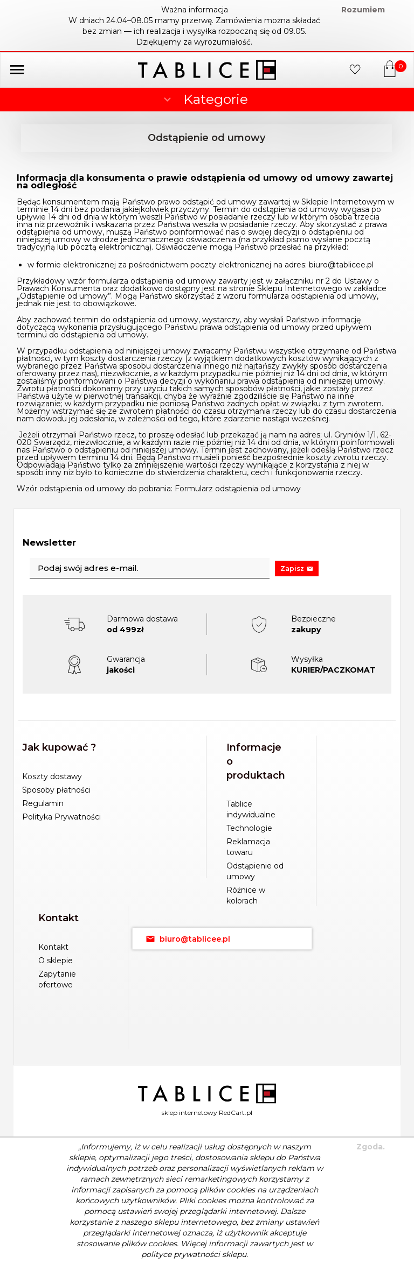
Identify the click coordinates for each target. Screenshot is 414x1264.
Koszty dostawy (52, 776)
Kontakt (53, 947)
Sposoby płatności (56, 790)
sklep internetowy (189, 1112)
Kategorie (204, 99)
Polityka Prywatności (61, 817)
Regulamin (43, 803)
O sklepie (55, 960)
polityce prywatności (180, 1254)
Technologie (249, 828)
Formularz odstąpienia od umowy (238, 488)
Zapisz (296, 568)
